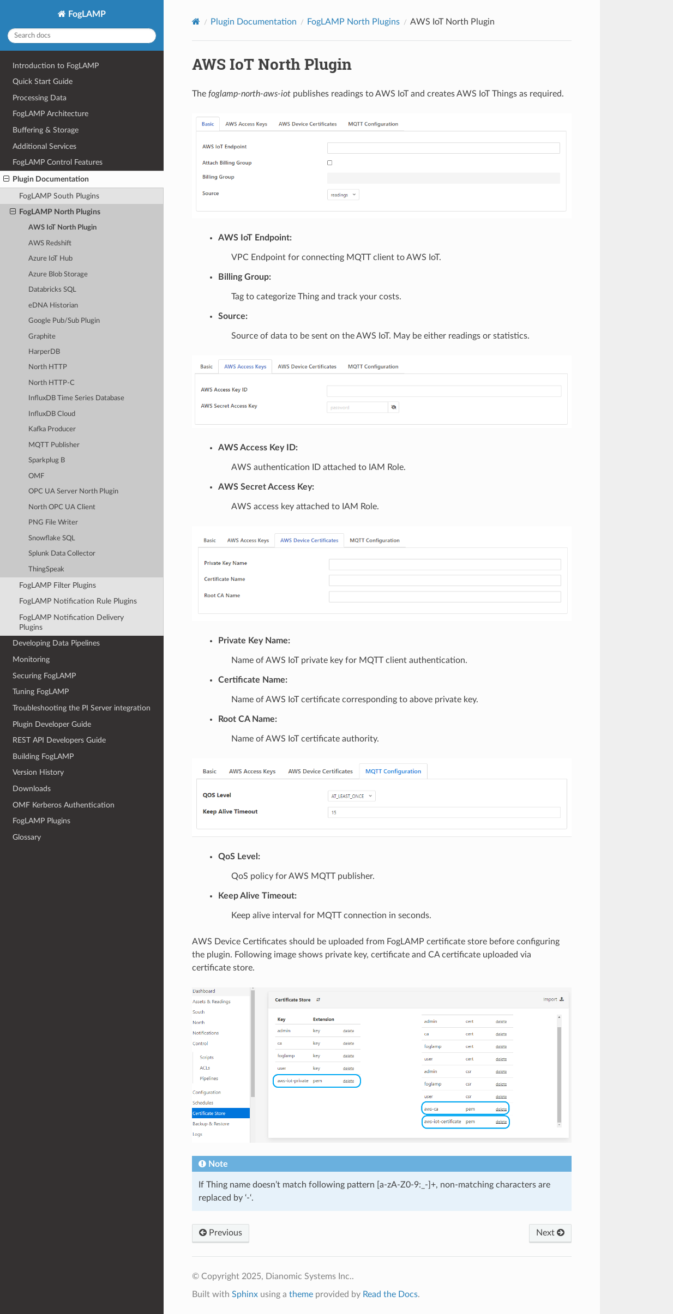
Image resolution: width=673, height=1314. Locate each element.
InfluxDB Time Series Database (76, 398)
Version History (38, 772)
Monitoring (31, 659)
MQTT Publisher (54, 445)
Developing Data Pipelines (56, 643)
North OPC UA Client (61, 507)
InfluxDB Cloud (51, 414)
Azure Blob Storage (58, 274)
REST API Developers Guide (59, 740)
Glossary (27, 837)
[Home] (196, 21)
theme (301, 1294)
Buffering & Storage (46, 130)
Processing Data (40, 98)
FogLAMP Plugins (41, 821)
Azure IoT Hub (50, 258)
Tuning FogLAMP (41, 692)
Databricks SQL (52, 289)
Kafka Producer (52, 429)
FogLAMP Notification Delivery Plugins (71, 622)
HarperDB (44, 351)
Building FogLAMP (43, 756)
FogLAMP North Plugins (55, 212)
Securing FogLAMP (44, 676)
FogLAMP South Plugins (59, 196)
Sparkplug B (46, 460)
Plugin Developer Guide (52, 724)
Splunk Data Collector (61, 553)
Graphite (42, 336)
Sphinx (245, 1294)
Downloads (32, 789)
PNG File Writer (53, 522)
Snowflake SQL (51, 538)
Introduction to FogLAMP (56, 66)
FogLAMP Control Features (58, 162)
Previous (220, 1232)
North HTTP (47, 367)
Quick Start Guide (43, 81)
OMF (36, 476)
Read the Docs (390, 1294)
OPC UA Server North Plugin (73, 491)
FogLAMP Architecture (50, 114)
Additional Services (44, 146)
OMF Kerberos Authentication (64, 805)
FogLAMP (86, 14)
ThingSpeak (46, 569)
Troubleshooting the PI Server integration (82, 708)
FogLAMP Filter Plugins (57, 585)
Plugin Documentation (46, 179)
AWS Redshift (49, 243)
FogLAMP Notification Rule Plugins (78, 601)
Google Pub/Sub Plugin (64, 320)
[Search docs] (82, 36)
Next (550, 1232)
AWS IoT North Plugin (62, 227)
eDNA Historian (53, 305)
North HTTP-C (51, 383)
